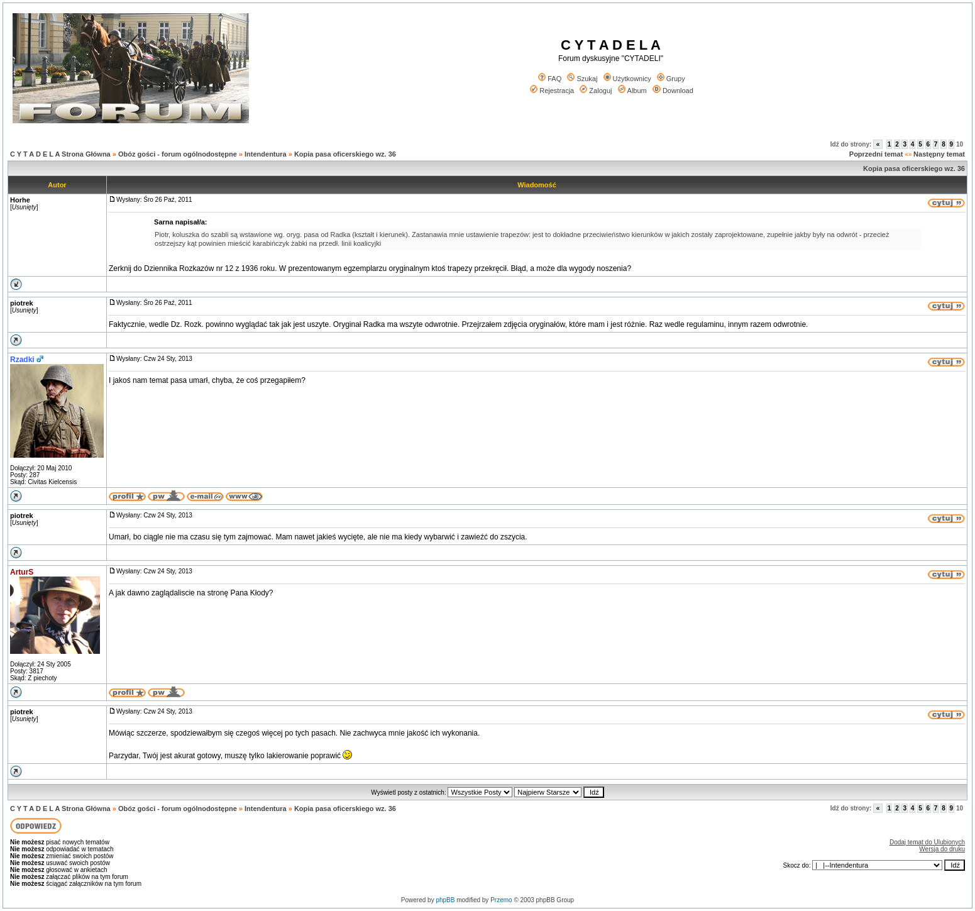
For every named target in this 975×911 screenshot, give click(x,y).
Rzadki (22, 359)
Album (632, 90)
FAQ (549, 78)
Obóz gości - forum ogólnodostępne (177, 154)
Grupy (671, 78)
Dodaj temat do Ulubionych (927, 842)
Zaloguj (596, 90)
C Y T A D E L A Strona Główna (60, 154)
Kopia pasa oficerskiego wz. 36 (345, 154)
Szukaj (582, 78)
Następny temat (939, 154)
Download (673, 90)
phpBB (445, 900)
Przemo (501, 900)
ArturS (21, 572)
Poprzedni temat (876, 154)
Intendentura (266, 154)
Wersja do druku (942, 849)
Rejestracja (552, 90)
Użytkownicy (627, 78)
